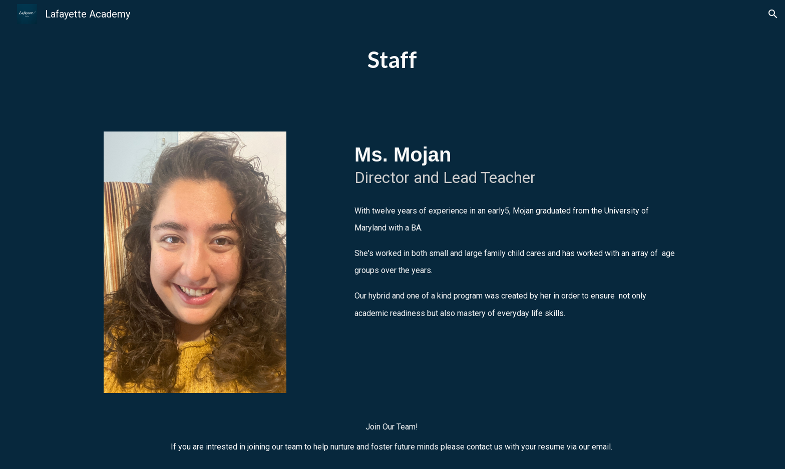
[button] (773, 14)
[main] (392, 60)
